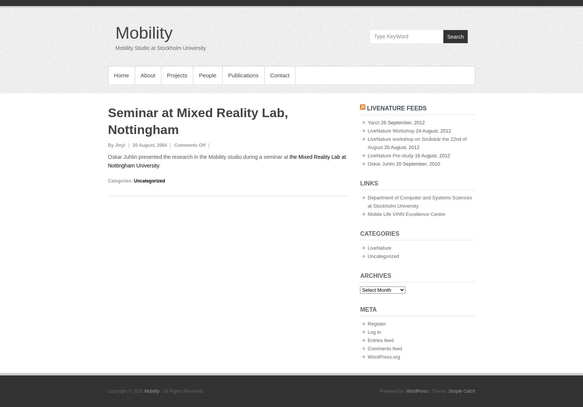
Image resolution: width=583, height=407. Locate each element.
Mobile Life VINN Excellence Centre (406, 214)
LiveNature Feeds (397, 108)
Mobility (144, 32)
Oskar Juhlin (381, 164)
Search (455, 37)
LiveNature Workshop (391, 131)
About (148, 75)
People (208, 75)
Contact (280, 75)
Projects (177, 75)
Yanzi (374, 122)
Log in (374, 332)
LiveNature (379, 248)
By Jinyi (116, 145)
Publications (243, 75)
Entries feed (380, 340)
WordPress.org (384, 357)
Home (121, 75)
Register (377, 324)
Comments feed (385, 348)
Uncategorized (149, 181)
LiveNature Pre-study (390, 155)
